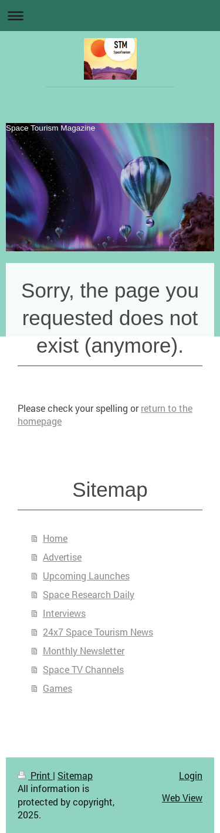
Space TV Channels (83, 669)
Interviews (64, 613)
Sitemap (75, 775)
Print (35, 775)
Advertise (62, 557)
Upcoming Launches (86, 575)
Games (57, 688)
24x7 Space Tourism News (98, 632)
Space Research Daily (88, 594)
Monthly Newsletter (83, 650)
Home (55, 538)
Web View (182, 797)
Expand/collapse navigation (110, 15)
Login (190, 775)
